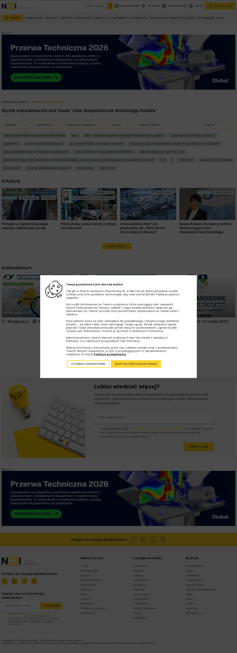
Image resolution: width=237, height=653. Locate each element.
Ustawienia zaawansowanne (88, 363)
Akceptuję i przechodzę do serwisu (136, 363)
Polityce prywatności (110, 354)
